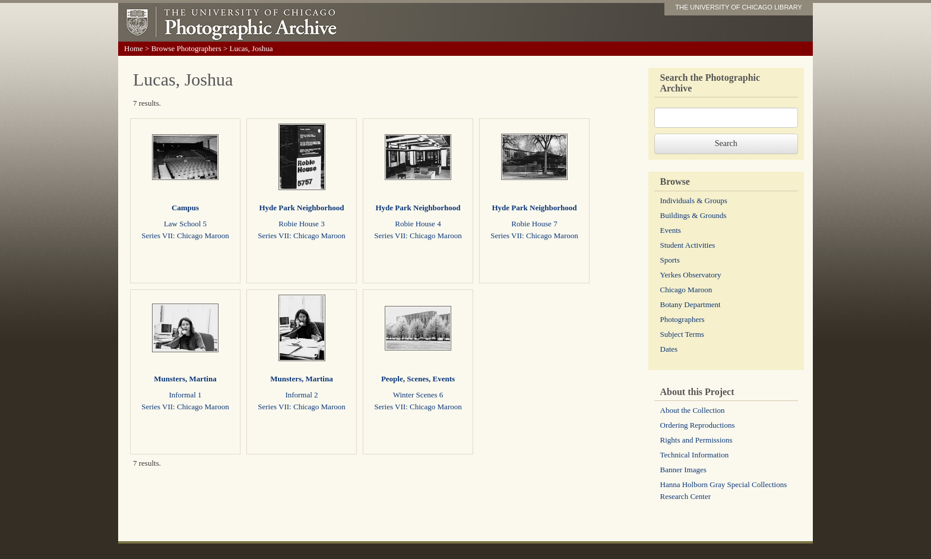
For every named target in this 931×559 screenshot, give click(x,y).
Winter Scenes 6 (418, 394)
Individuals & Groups (693, 200)
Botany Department (690, 304)
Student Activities (687, 245)
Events (670, 230)
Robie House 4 (418, 223)
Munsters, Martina (185, 378)
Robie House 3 (301, 223)
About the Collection (692, 410)
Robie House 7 (534, 223)
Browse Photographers (186, 48)
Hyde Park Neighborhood (301, 207)
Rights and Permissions (696, 439)
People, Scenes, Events (418, 378)
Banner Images (683, 469)
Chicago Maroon (686, 289)
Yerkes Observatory (690, 274)
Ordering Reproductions (697, 425)
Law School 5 (185, 223)
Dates (669, 349)
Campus (185, 207)
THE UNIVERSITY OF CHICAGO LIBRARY (738, 7)
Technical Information (694, 454)
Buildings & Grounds (693, 215)
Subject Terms (682, 334)
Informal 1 (185, 394)
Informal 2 (301, 394)
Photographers (682, 319)
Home (133, 48)
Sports (670, 259)
